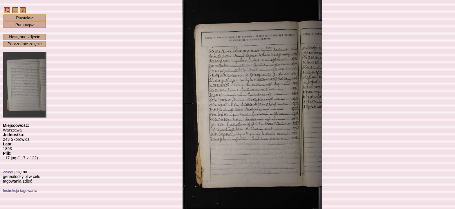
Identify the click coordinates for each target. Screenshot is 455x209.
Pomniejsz (24, 24)
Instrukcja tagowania (20, 190)
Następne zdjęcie (24, 37)
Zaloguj (9, 172)
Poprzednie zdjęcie (25, 44)
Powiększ (24, 17)
